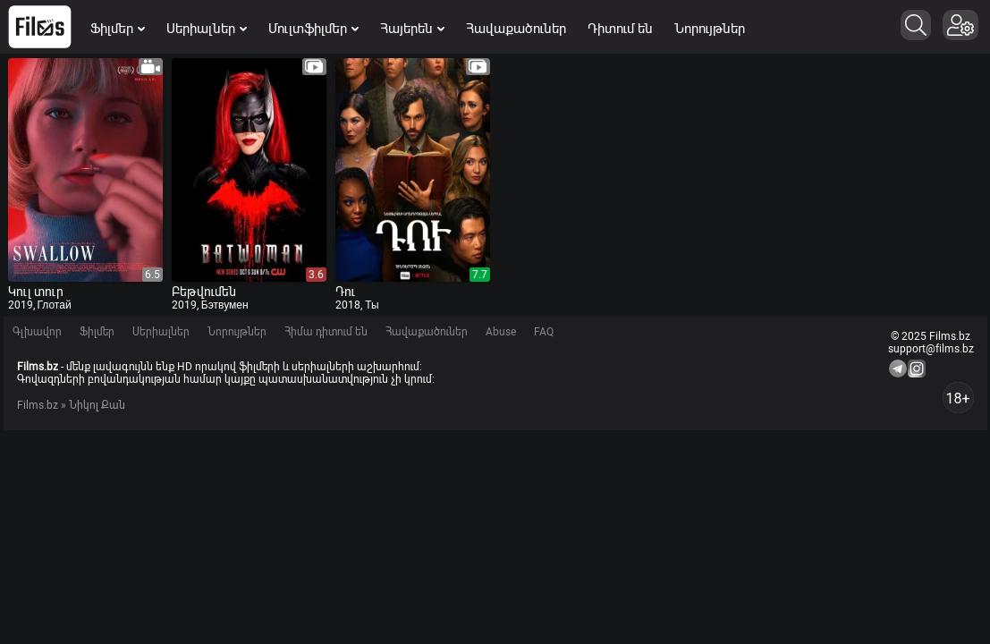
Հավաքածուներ (516, 29)
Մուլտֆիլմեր (313, 29)
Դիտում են (620, 29)
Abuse (501, 332)
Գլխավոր (37, 332)
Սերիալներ (206, 29)
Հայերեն (412, 29)
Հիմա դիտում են (326, 332)
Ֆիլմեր (117, 29)
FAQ (544, 332)
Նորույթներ (709, 29)
